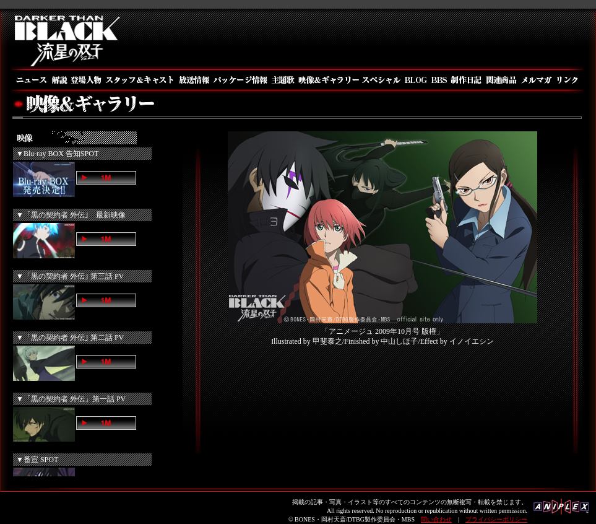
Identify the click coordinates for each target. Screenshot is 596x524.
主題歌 (283, 80)
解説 (59, 80)
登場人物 (85, 80)
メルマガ (537, 80)
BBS (438, 80)
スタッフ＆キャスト (139, 80)
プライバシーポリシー (496, 519)
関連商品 (501, 80)
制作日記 (466, 80)
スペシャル (381, 80)
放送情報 (193, 80)
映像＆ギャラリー (328, 80)
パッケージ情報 (240, 80)
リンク (569, 80)
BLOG (415, 80)
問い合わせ (436, 519)
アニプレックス (561, 510)
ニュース (30, 80)
